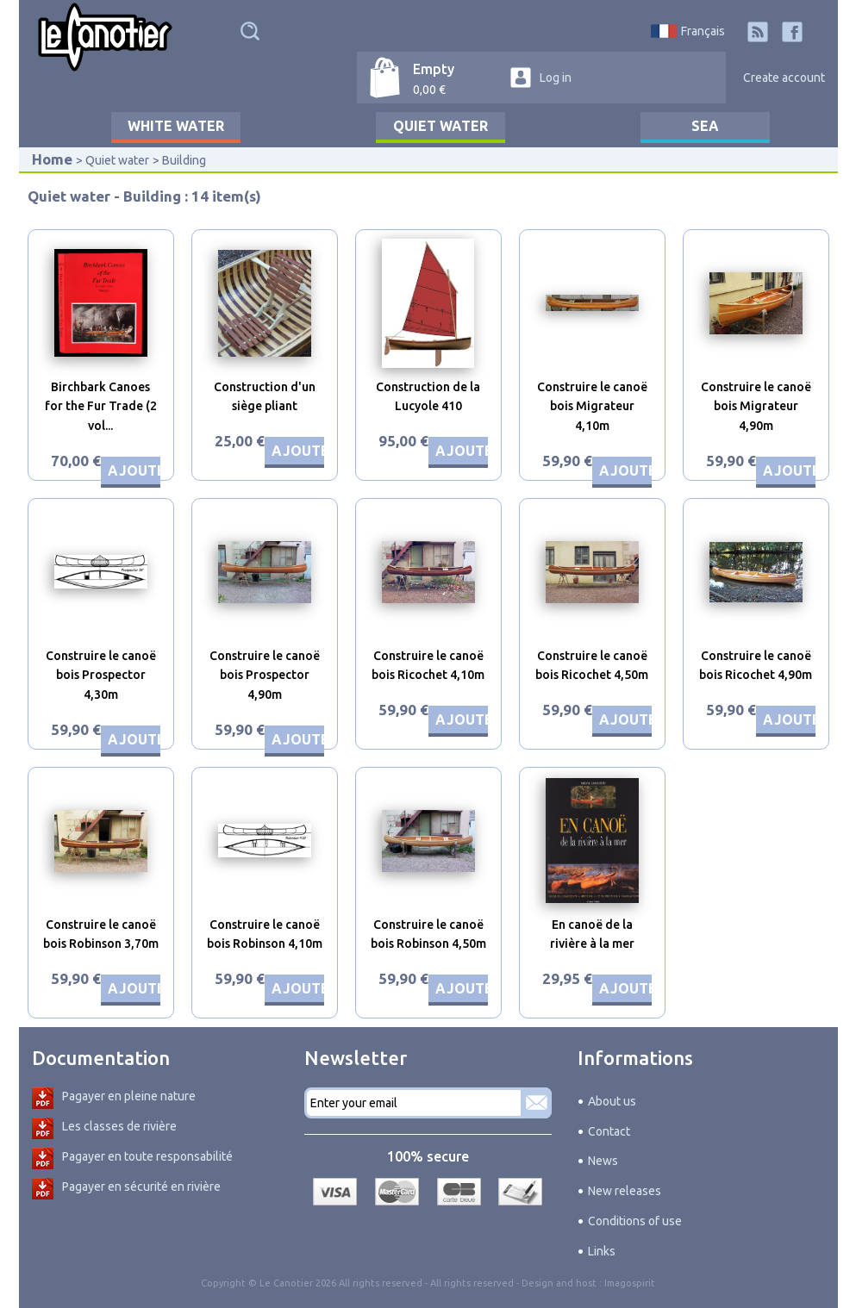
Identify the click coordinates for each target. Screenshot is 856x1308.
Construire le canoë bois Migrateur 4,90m (756, 406)
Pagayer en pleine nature (129, 1096)
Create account (784, 77)
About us (612, 1101)
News (603, 1161)
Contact (609, 1131)
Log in (556, 77)
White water (176, 126)
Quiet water (440, 126)
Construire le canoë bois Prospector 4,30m (101, 675)
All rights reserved (472, 1283)
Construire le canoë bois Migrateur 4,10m (592, 406)
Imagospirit (629, 1283)
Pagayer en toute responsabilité (147, 1156)
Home (52, 159)
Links (601, 1251)
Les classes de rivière (119, 1126)
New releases (624, 1191)
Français (703, 31)
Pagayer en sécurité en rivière (141, 1186)
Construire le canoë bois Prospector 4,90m (264, 675)
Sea (705, 126)
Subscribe (536, 1102)
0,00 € (429, 90)
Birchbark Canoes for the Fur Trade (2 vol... (101, 406)
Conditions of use (635, 1221)
